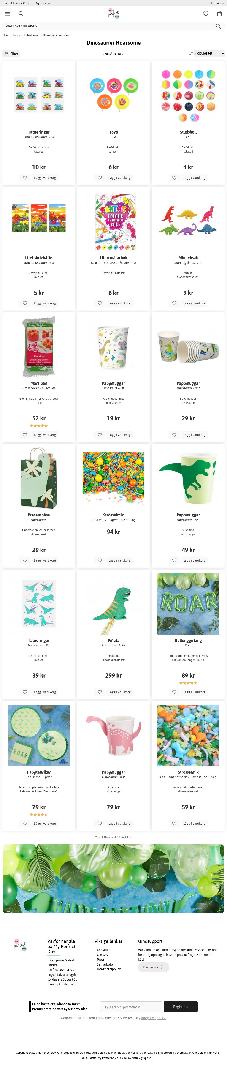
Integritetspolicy (109, 969)
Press (101, 959)
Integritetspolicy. (153, 1018)
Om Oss (102, 955)
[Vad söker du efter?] (113, 26)
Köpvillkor (104, 950)
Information (216, 3)
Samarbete (105, 964)
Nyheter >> (43, 3)
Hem (5, 35)
